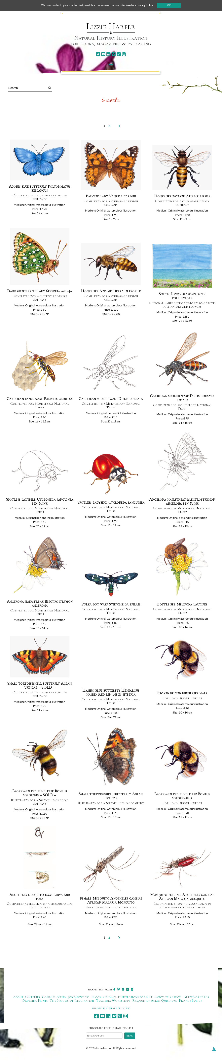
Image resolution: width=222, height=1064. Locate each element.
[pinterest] (119, 54)
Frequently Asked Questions (154, 1008)
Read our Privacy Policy (143, 5)
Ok (173, 5)
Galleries (32, 1004)
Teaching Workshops (113, 1008)
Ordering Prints (35, 1008)
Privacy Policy (190, 1008)
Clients (175, 1004)
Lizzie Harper (110, 26)
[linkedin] (108, 54)
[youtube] (103, 54)
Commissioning (54, 1004)
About (18, 1004)
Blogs (96, 1004)
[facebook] (98, 54)
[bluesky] (113, 54)
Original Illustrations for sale (128, 1004)
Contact (161, 1004)
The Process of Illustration (72, 1008)
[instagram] (124, 54)
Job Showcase (78, 1004)
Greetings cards (196, 1004)
